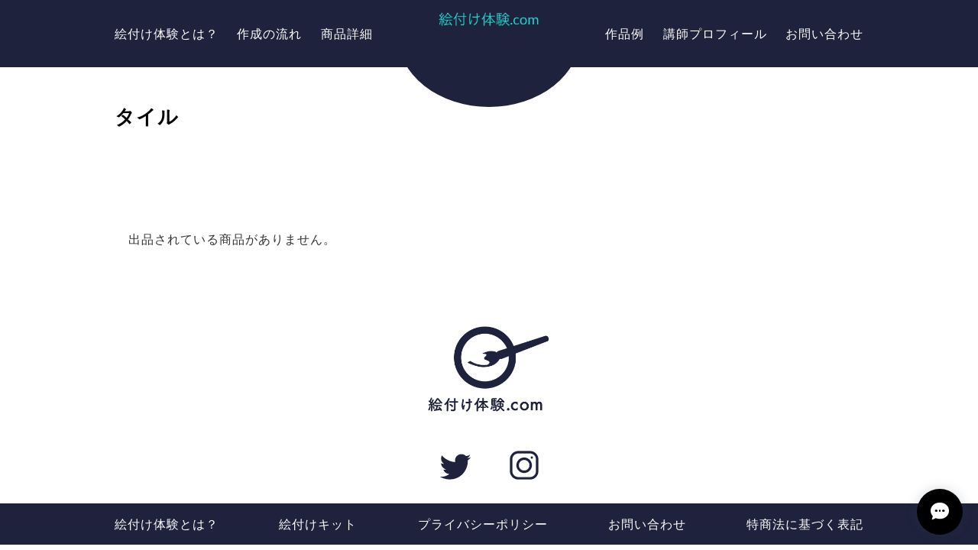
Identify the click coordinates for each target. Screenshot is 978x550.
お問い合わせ (824, 33)
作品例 (624, 33)
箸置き (489, 139)
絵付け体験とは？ (167, 33)
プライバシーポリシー (483, 523)
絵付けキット (318, 523)
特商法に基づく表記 (804, 523)
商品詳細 (347, 33)
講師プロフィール (715, 33)
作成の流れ (269, 33)
